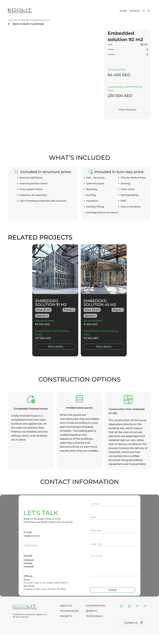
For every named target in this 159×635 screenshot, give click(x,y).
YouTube (28, 563)
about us (66, 605)
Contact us (133, 622)
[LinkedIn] (129, 606)
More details (55, 346)
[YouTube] (121, 606)
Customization (95, 605)
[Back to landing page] (20, 13)
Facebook (28, 566)
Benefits (91, 611)
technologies (69, 611)
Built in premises (21, 20)
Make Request (127, 109)
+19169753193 (31, 545)
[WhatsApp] (137, 606)
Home (123, 10)
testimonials (94, 616)
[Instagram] (145, 606)
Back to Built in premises (26, 24)
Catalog (134, 10)
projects (66, 616)
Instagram (29, 560)
